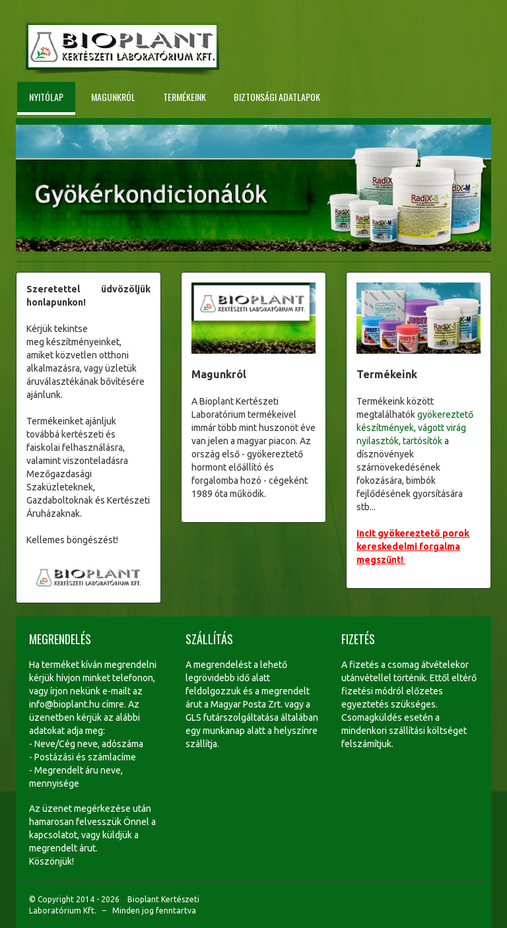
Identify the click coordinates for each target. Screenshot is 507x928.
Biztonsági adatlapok (277, 97)
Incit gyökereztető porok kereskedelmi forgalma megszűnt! (412, 546)
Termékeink (184, 97)
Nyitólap (46, 97)
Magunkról (113, 97)
